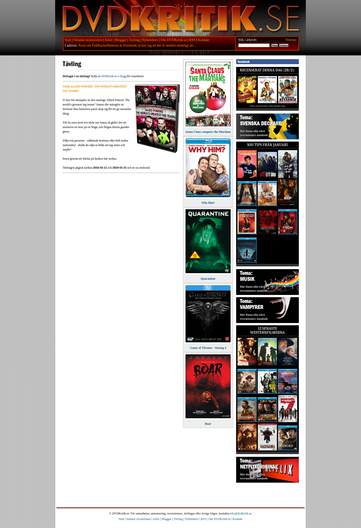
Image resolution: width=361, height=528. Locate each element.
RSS (192, 40)
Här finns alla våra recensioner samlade (254, 133)
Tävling (134, 40)
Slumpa (291, 40)
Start (68, 40)
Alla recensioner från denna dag (267, 105)
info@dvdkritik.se (241, 513)
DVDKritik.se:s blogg (113, 76)
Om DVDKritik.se (174, 40)
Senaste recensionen (88, 40)
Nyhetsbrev (150, 40)
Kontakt (203, 40)
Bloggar (120, 40)
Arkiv (108, 40)
